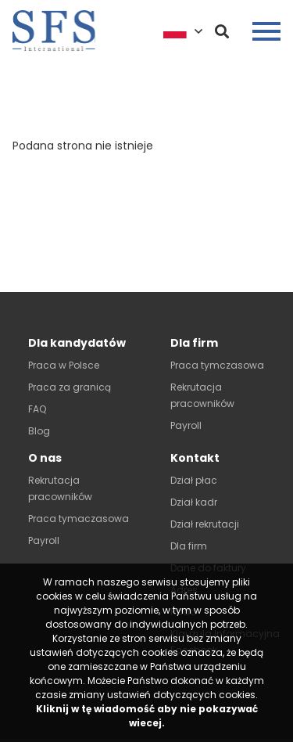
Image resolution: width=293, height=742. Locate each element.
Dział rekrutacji (204, 524)
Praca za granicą (69, 387)
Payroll (186, 425)
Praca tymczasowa (217, 365)
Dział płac (193, 480)
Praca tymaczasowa (78, 518)
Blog (39, 431)
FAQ (37, 409)
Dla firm (188, 546)
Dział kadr (193, 502)
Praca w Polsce (63, 365)
